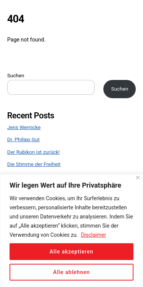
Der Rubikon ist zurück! (33, 152)
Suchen (15, 75)
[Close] (138, 177)
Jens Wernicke (24, 127)
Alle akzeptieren (71, 252)
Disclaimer (93, 235)
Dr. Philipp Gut (23, 139)
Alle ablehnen (71, 272)
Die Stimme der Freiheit (34, 164)
